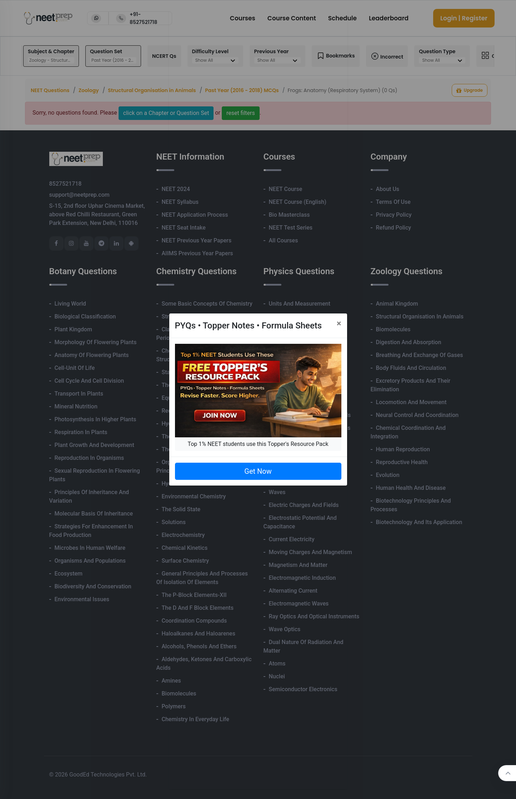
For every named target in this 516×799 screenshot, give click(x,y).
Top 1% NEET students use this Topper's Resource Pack (257, 444)
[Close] (339, 323)
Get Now (257, 471)
